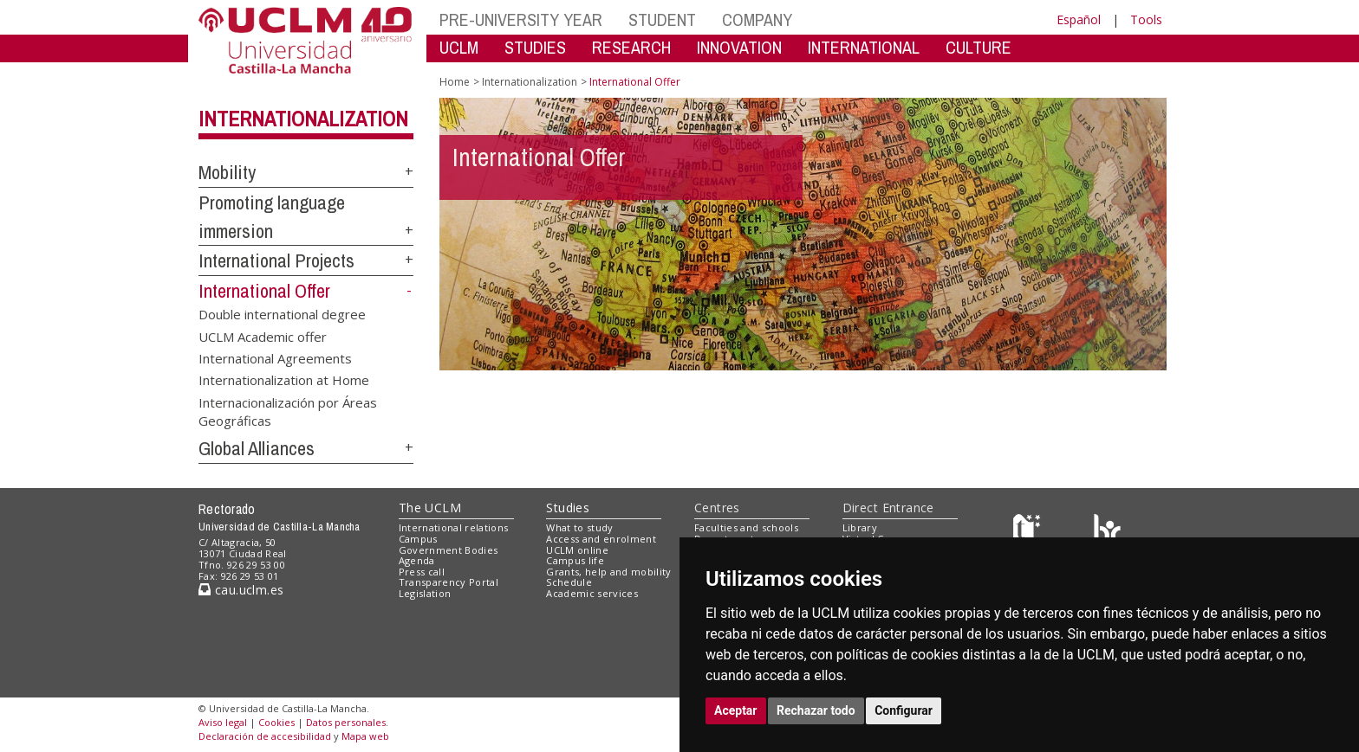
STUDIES (535, 47)
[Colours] (1107, 532)
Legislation (425, 593)
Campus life (575, 560)
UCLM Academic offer (262, 335)
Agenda (417, 560)
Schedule (569, 581)
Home (454, 81)
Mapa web (365, 736)
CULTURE (978, 47)
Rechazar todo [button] (816, 710)
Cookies (276, 722)
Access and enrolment (601, 538)
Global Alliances (256, 448)
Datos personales (346, 722)
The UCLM (430, 507)
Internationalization (303, 118)
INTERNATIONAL (864, 47)
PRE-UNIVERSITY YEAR (520, 19)
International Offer (264, 291)
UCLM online (577, 549)
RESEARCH (631, 47)
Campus (418, 538)
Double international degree (282, 314)
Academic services (592, 593)
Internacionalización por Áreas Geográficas (287, 410)
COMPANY (757, 19)
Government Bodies (448, 549)
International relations (454, 527)
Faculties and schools (746, 527)
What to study (579, 527)
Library (859, 527)
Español (1079, 19)
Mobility (227, 172)
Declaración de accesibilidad (264, 736)
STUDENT (662, 19)
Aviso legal (222, 722)
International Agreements (275, 357)
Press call (422, 571)
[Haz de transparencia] (1029, 532)
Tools (1146, 19)
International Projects (276, 260)
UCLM (458, 47)
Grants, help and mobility (608, 571)
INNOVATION (739, 47)
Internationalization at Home (283, 380)
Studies (567, 507)
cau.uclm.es (240, 590)
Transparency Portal (448, 581)
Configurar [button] (904, 710)
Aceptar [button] (736, 710)
